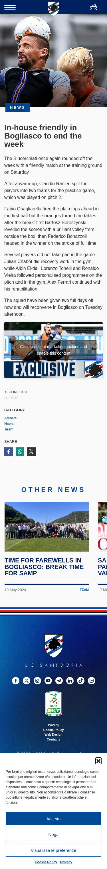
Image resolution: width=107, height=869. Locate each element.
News (9, 423)
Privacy (66, 862)
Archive (10, 418)
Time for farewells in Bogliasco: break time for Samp (44, 567)
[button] (98, 760)
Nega (54, 834)
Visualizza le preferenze (53, 850)
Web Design (53, 734)
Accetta (53, 818)
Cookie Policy (46, 862)
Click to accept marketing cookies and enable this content (53, 350)
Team (8, 429)
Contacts (53, 739)
